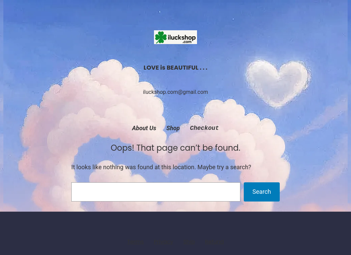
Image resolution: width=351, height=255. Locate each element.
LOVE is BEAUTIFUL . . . (175, 67)
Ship (189, 242)
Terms (135, 242)
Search (261, 191)
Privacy (163, 242)
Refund (214, 242)
